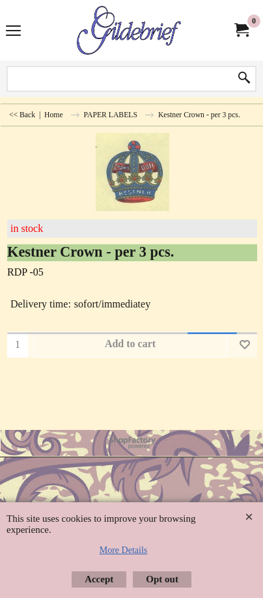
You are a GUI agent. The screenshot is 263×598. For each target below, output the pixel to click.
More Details (123, 550)
